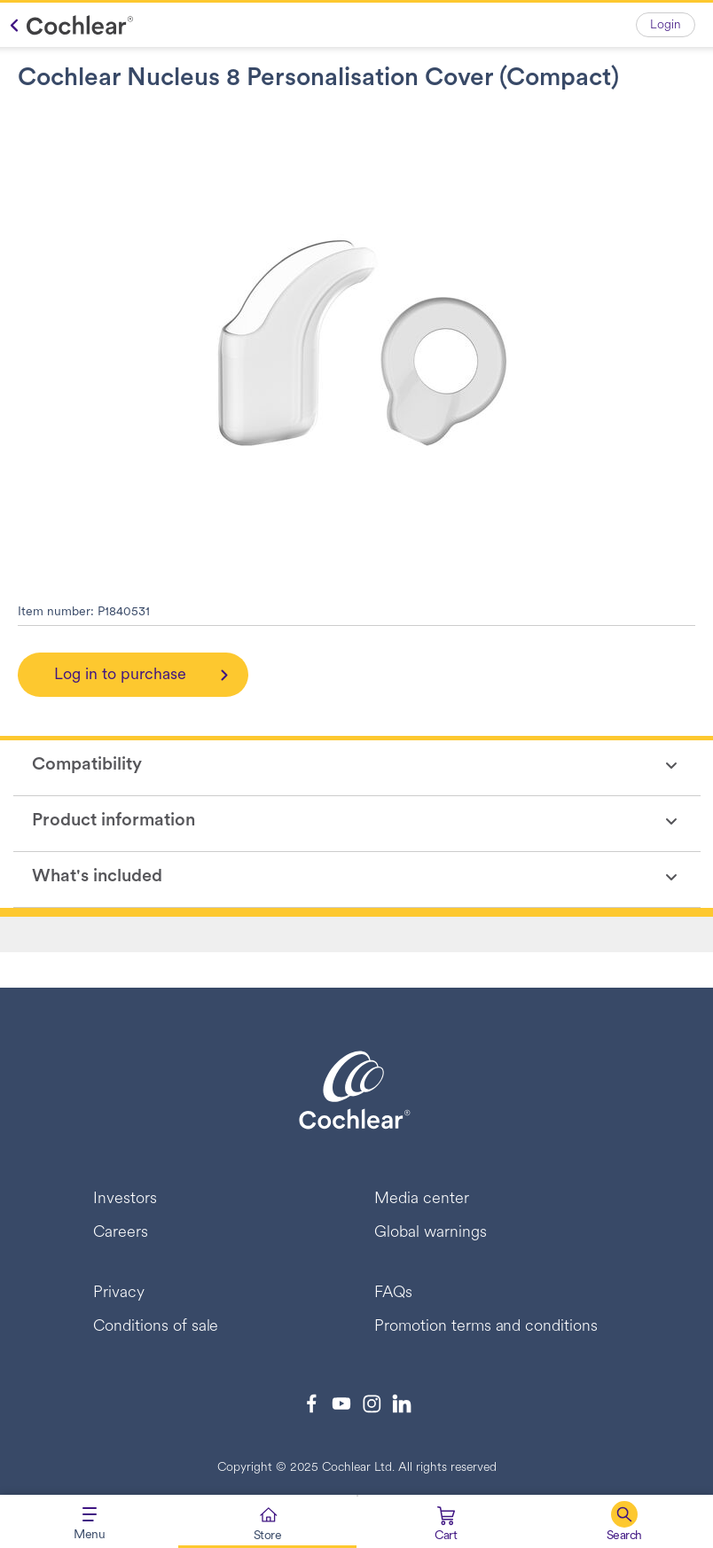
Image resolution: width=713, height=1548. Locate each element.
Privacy (119, 1293)
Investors (125, 1199)
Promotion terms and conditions (486, 1326)
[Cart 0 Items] (446, 1525)
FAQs (393, 1293)
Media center (421, 1199)
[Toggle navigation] (89, 1521)
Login (665, 25)
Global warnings (430, 1232)
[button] (624, 1521)
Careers (120, 1232)
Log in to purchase (120, 675)
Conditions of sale (155, 1326)
